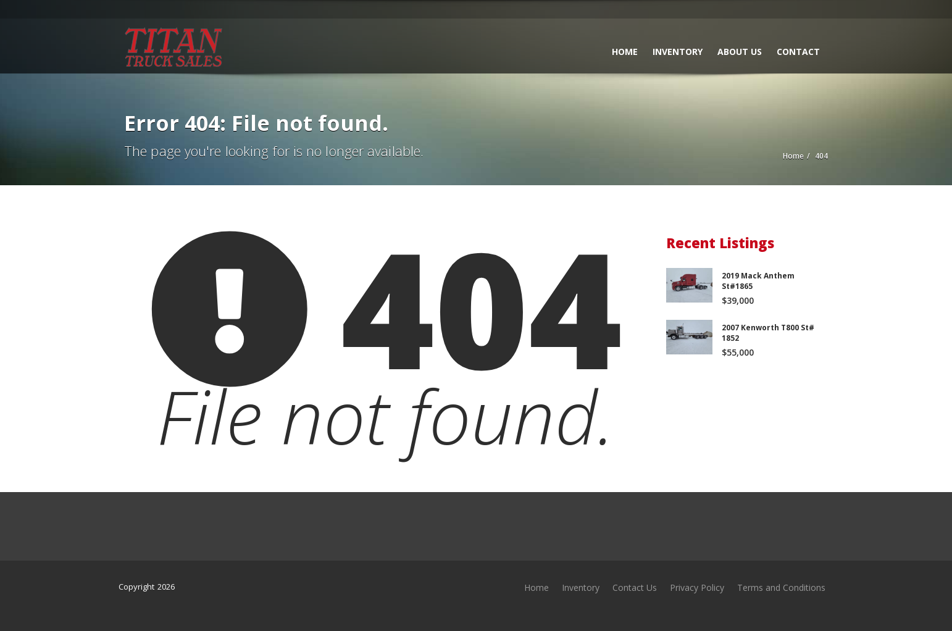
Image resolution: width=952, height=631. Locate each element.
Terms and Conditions (781, 587)
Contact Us (634, 587)
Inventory (678, 51)
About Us (739, 51)
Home (625, 51)
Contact (798, 51)
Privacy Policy (697, 587)
